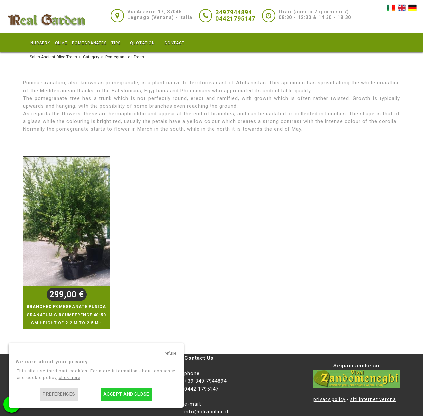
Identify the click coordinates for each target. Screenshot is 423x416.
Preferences (59, 394)
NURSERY (40, 43)
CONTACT (174, 43)
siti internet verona (373, 399)
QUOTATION (142, 43)
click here (69, 377)
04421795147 (235, 18)
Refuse (170, 353)
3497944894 (233, 12)
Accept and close (126, 394)
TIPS (116, 43)
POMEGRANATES (89, 43)
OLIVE (61, 43)
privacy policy (329, 399)
